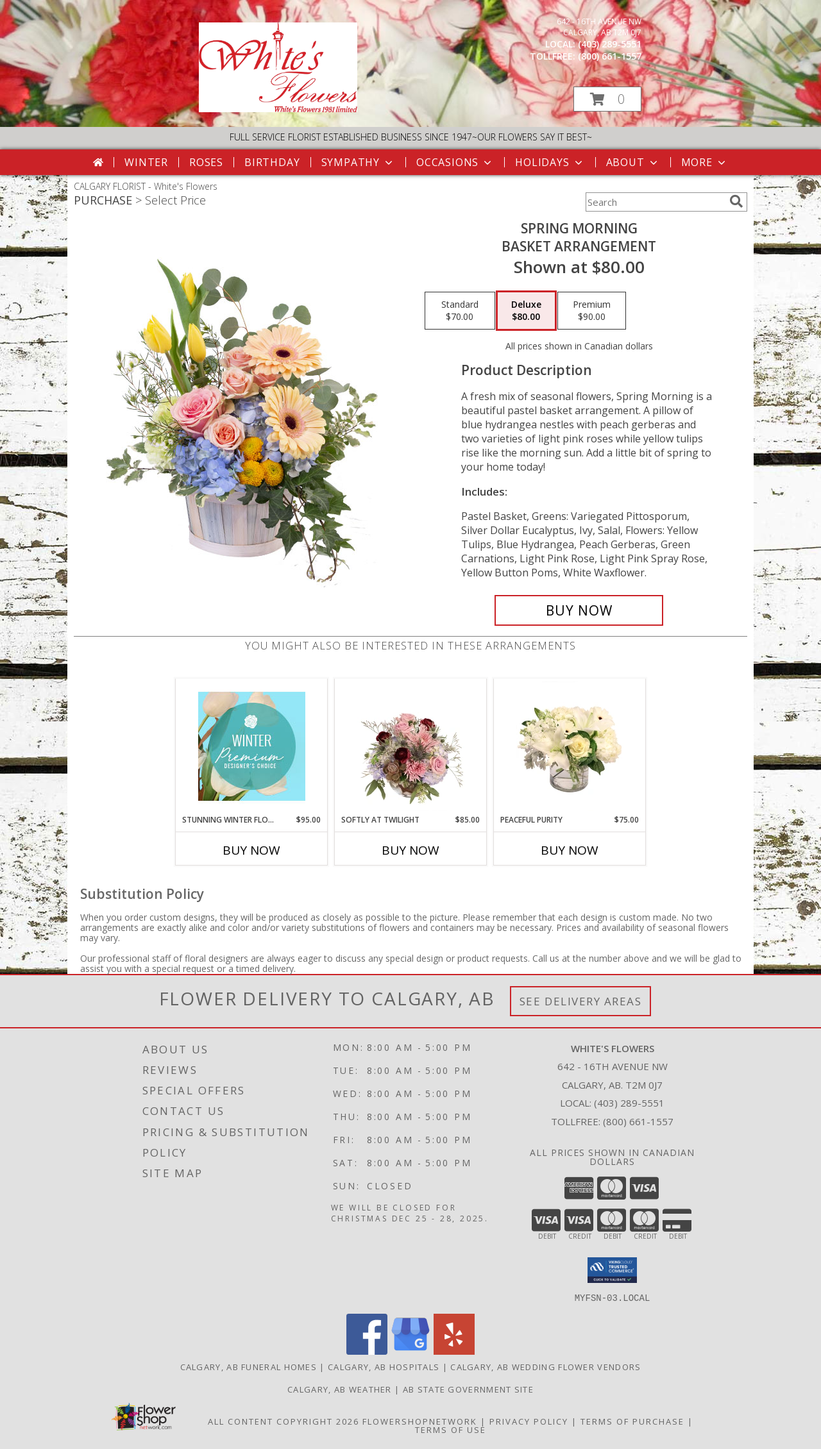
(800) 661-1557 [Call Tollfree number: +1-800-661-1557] (638, 1121)
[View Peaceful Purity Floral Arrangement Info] (569, 746)
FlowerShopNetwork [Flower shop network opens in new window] (419, 1421)
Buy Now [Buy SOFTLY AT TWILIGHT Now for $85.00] (410, 850)
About (633, 162)
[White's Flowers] (278, 109)
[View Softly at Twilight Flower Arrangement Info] (410, 746)
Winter (146, 162)
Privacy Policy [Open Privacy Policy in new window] (528, 1421)
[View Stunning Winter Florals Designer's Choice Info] (251, 746)
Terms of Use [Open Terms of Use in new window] (450, 1429)
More (704, 162)
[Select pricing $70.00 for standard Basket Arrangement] (460, 311)
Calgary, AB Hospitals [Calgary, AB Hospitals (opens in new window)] (383, 1366)
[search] (736, 201)
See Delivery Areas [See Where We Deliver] (581, 1001)
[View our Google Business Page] (410, 1350)
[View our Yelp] (454, 1350)
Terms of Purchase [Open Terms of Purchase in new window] (632, 1421)
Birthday (272, 162)
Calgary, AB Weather (339, 1389)
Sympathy (358, 162)
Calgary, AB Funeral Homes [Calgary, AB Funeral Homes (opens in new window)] (248, 1366)
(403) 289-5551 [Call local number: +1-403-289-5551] (609, 44)
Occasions (455, 162)
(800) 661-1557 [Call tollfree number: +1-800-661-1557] (609, 56)
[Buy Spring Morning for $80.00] (579, 610)
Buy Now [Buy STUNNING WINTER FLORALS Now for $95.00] (251, 850)
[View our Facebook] (366, 1350)
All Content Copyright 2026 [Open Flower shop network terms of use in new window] (283, 1421)
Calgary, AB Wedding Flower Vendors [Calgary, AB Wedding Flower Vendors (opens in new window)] (545, 1366)
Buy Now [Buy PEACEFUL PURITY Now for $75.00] (569, 850)
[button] (607, 99)
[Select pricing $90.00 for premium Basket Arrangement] (591, 311)
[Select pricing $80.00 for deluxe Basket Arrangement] (526, 311)
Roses (206, 162)
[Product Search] (655, 202)
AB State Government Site (468, 1389)
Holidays (549, 162)
